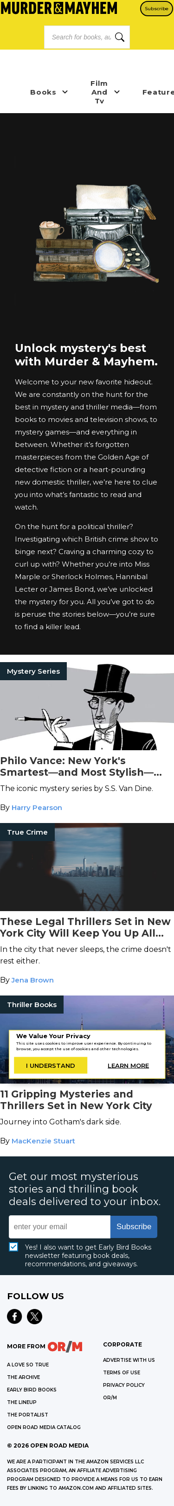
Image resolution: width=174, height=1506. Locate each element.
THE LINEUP (22, 1402)
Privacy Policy (124, 1385)
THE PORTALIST (27, 1415)
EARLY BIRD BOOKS (32, 1390)
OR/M (110, 1398)
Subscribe (156, 9)
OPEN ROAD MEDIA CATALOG (44, 1427)
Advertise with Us (129, 1360)
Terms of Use (121, 1373)
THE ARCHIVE (23, 1377)
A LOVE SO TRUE (28, 1365)
